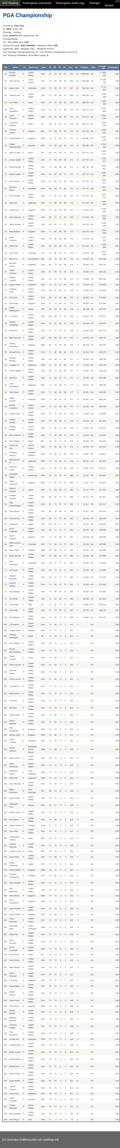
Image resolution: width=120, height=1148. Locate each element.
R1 (50, 67)
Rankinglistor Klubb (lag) (70, 3)
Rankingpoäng (113, 67)
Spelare (109, 5)
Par (76, 67)
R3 (60, 67)
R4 (64, 67)
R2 (55, 67)
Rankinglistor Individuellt (37, 3)
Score (70, 67)
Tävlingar (94, 3)
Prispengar (84, 67)
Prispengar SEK (102, 67)
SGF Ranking (10, 3)
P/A (25, 67)
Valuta (93, 67)
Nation (44, 67)
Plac (5, 67)
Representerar (34, 67)
